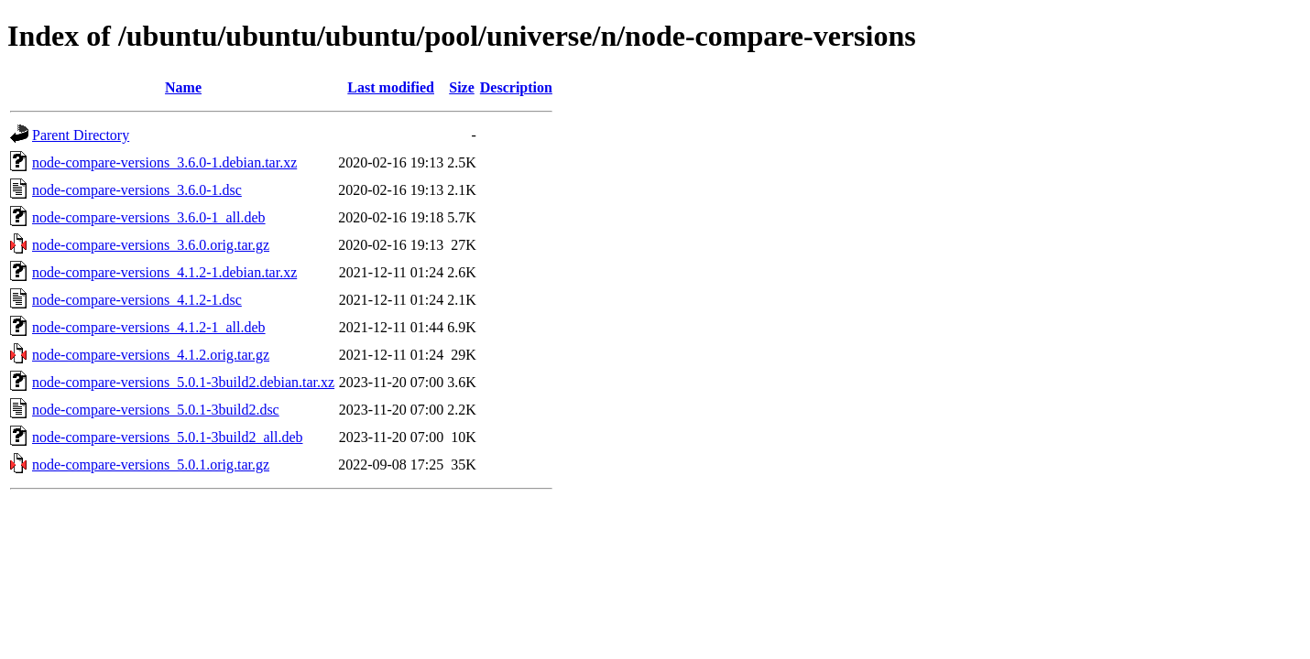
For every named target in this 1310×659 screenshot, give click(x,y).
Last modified (390, 87)
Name (183, 87)
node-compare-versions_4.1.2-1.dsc (137, 300)
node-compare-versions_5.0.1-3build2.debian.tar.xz (183, 382)
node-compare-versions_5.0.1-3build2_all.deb (167, 437)
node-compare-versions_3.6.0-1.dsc (137, 190)
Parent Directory (80, 135)
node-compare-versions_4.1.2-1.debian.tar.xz (164, 272)
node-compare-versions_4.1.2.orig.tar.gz (150, 354)
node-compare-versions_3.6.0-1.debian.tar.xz (164, 162)
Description (516, 87)
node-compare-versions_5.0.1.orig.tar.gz (150, 464)
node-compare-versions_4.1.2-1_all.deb (149, 327)
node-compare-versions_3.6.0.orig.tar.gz (150, 245)
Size (462, 87)
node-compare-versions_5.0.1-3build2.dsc (155, 409)
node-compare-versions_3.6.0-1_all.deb (149, 217)
